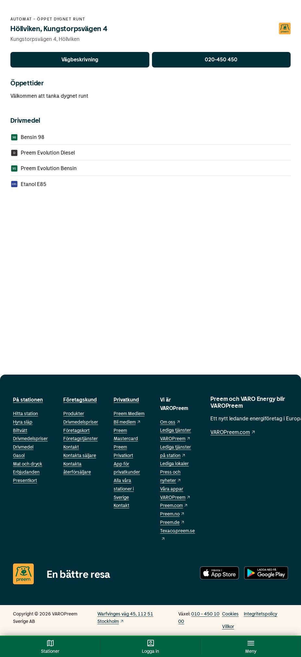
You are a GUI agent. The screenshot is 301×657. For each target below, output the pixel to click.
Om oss (170, 422)
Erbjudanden (26, 472)
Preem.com (174, 505)
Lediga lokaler (174, 463)
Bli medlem (127, 422)
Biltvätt (20, 430)
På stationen (28, 399)
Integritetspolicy (260, 613)
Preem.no (172, 513)
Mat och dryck (27, 463)
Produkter (73, 413)
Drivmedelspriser (30, 438)
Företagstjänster (80, 438)
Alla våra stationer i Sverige (124, 488)
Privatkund (126, 399)
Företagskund (80, 399)
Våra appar (171, 488)
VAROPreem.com (233, 432)
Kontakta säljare (79, 455)
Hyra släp (22, 422)
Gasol (19, 455)
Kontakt (71, 447)
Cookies (230, 613)
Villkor (228, 626)
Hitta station (25, 413)
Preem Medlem (129, 413)
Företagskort (76, 430)
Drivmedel (23, 447)
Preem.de (172, 522)
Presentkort (25, 480)
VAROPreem (175, 497)
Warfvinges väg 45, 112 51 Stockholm (125, 617)
